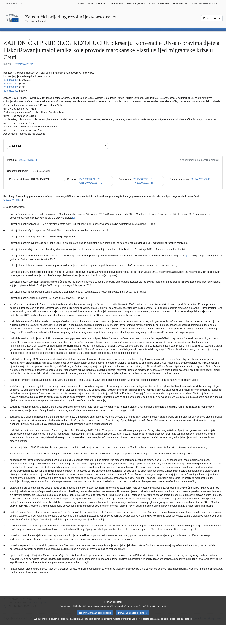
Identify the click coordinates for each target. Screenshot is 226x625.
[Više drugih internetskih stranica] (206, 3)
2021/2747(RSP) (25, 64)
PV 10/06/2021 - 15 (143, 182)
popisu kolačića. (184, 621)
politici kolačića (168, 621)
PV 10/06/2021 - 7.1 (90, 179)
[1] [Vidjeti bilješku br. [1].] (145, 214)
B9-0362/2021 (10, 90)
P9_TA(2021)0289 (200, 179)
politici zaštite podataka (147, 621)
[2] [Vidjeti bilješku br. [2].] (73, 217)
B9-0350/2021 (10, 83)
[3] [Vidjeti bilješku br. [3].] (187, 255)
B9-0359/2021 (10, 87)
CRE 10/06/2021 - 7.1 (90, 182)
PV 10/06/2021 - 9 (142, 179)
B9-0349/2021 (10, 80)
